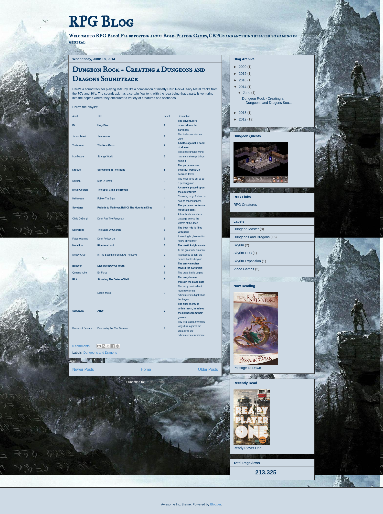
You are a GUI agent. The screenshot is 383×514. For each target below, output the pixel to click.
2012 (243, 119)
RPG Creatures (245, 205)
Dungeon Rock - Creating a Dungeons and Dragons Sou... (267, 101)
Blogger (215, 504)
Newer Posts (83, 369)
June (247, 93)
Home (146, 369)
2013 (243, 113)
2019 (243, 74)
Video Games (244, 269)
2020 (243, 67)
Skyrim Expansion (247, 261)
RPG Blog (100, 22)
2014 (243, 87)
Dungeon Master (246, 229)
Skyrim (239, 245)
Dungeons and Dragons (100, 352)
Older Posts (208, 369)
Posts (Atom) (155, 382)
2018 (243, 80)
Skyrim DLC (243, 253)
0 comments (81, 346)
